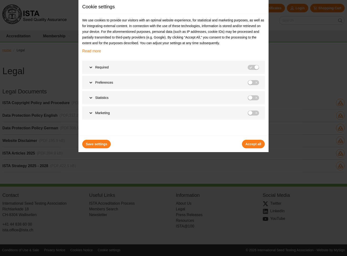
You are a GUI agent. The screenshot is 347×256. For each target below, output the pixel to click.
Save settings (96, 144)
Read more (91, 51)
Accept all (253, 144)
